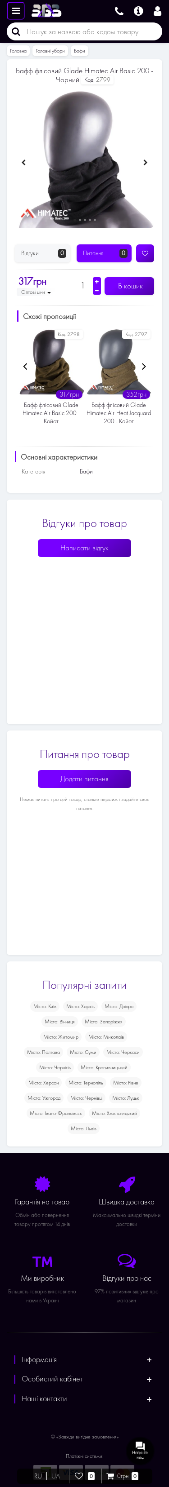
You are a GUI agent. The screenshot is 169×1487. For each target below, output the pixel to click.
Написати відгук (84, 548)
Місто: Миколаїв (106, 1037)
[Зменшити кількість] (97, 290)
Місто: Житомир (60, 1037)
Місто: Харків (80, 1006)
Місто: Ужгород (43, 1098)
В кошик (129, 286)
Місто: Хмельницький (114, 1113)
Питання (105, 253)
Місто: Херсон (43, 1083)
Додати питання (84, 778)
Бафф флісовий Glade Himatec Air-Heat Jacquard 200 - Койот (119, 413)
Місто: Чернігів (55, 1067)
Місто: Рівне (125, 1083)
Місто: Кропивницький (104, 1067)
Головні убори (50, 51)
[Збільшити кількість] (97, 281)
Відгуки (43, 253)
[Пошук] (13, 31)
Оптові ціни (36, 292)
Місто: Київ (44, 1006)
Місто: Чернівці (86, 1098)
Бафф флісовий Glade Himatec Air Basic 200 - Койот (51, 413)
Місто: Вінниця (60, 1021)
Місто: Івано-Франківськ (56, 1113)
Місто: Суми (83, 1052)
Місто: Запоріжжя (104, 1021)
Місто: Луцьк (125, 1098)
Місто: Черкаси (123, 1052)
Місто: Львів (83, 1128)
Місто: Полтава (43, 1052)
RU (38, 1476)
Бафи (79, 51)
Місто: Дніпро (119, 1006)
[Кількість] (82, 285)
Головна (18, 51)
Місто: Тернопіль (86, 1083)
